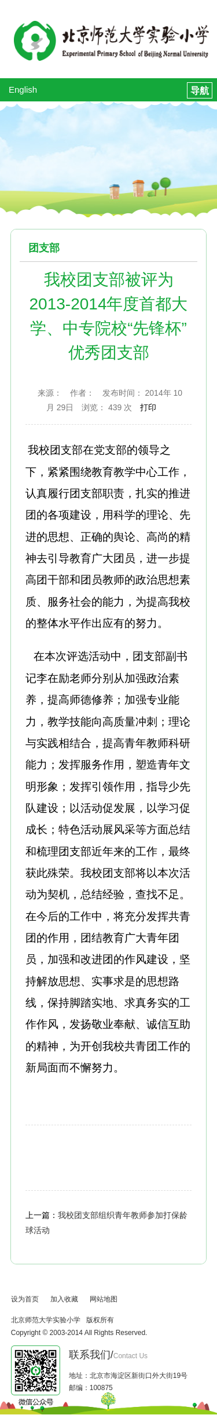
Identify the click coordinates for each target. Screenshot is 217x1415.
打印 (148, 407)
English (23, 89)
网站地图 (103, 1299)
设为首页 (25, 1299)
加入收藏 (64, 1299)
